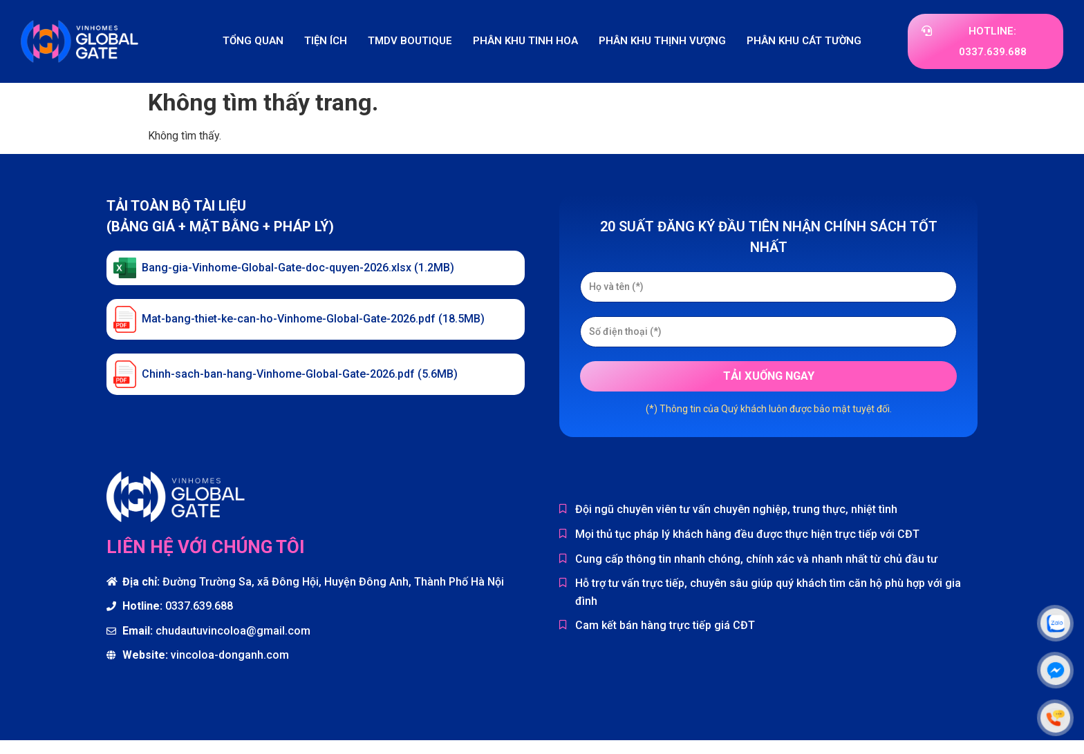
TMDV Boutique (410, 41)
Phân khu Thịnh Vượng (662, 41)
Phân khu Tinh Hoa (525, 41)
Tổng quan (253, 41)
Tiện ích (325, 41)
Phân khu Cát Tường (804, 41)
